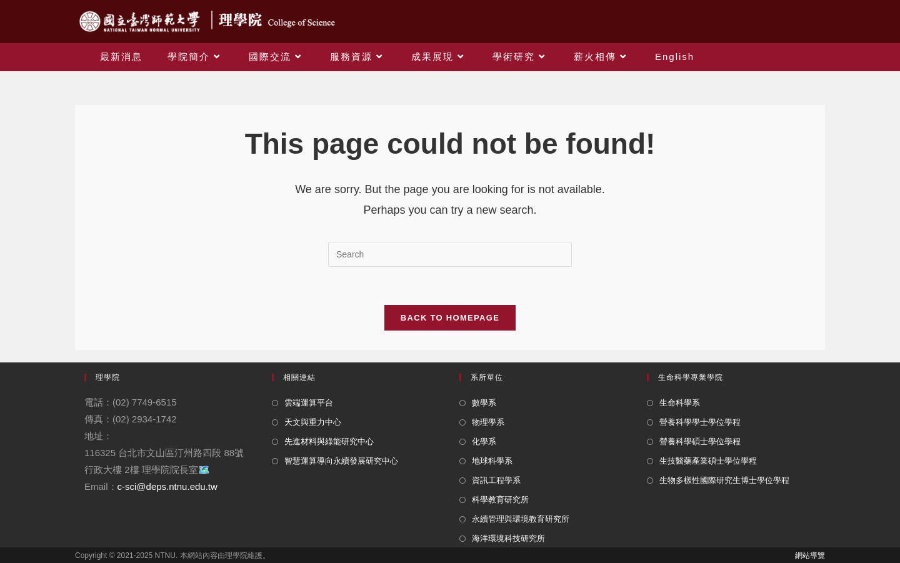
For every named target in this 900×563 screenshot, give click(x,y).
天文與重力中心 (312, 422)
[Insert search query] (450, 254)
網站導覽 (810, 555)
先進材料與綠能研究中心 (329, 441)
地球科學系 (492, 461)
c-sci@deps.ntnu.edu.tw (168, 486)
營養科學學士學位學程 (700, 422)
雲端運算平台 (308, 402)
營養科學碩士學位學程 (700, 441)
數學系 (484, 402)
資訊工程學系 (496, 480)
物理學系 (488, 422)
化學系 (484, 441)
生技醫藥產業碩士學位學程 (708, 461)
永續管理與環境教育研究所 (520, 519)
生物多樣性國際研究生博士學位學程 (724, 480)
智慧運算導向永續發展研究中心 (341, 461)
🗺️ (204, 469)
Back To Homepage (450, 317)
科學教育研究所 (500, 499)
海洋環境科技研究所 (508, 538)
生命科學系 (679, 402)
